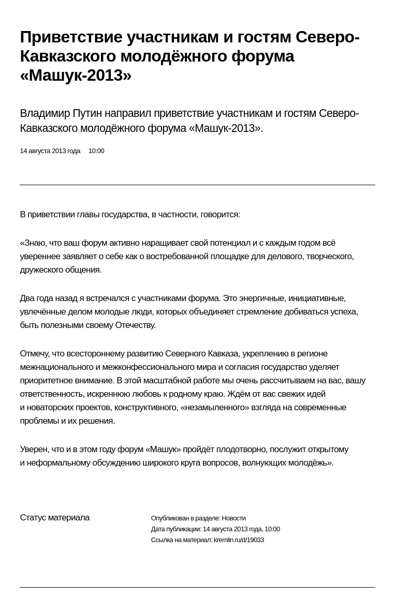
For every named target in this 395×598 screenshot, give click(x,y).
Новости (233, 518)
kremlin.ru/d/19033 (239, 540)
